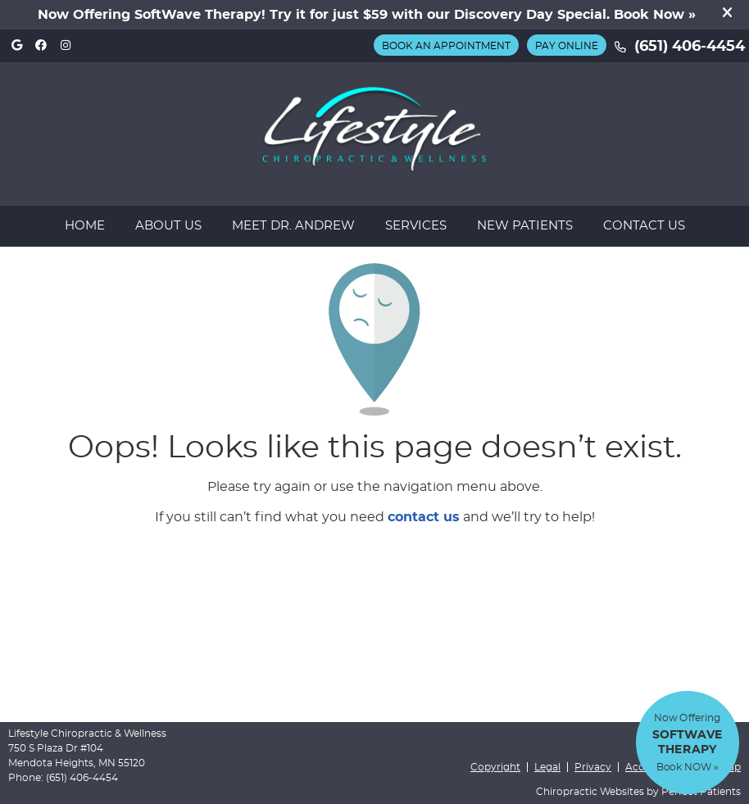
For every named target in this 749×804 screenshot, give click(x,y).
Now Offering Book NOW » (687, 742)
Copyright (495, 767)
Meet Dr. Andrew (293, 226)
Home (85, 226)
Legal (547, 767)
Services (416, 226)
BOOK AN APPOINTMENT (446, 46)
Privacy (592, 767)
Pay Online (566, 46)
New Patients (525, 226)
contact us (424, 517)
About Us (168, 226)
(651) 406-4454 (689, 46)
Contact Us (644, 226)
